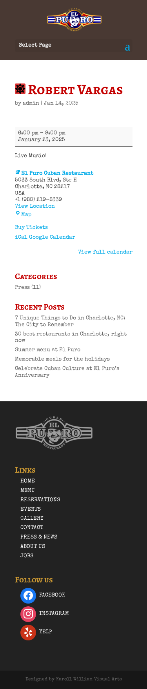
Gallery (32, 518)
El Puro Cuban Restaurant (54, 173)
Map (23, 215)
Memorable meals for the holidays (62, 359)
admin (31, 103)
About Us (32, 546)
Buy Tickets (31, 227)
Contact (31, 528)
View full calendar (105, 252)
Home (27, 481)
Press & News (38, 537)
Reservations (40, 500)
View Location (35, 206)
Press (22, 287)
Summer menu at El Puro (47, 350)
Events (30, 509)
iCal (21, 237)
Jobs (26, 556)
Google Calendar (52, 237)
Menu (27, 490)
